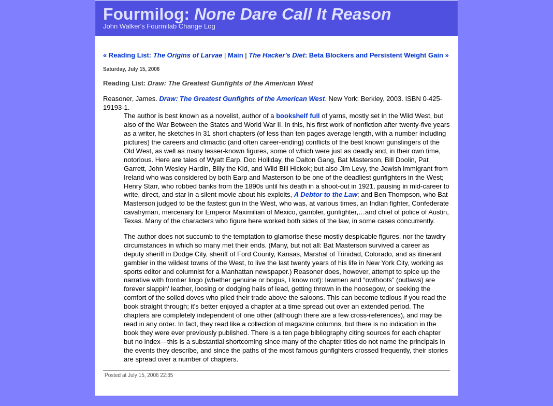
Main (235, 55)
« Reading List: (162, 55)
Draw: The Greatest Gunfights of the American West (242, 99)
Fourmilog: (247, 14)
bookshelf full (298, 116)
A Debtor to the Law (325, 194)
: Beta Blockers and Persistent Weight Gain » (349, 55)
